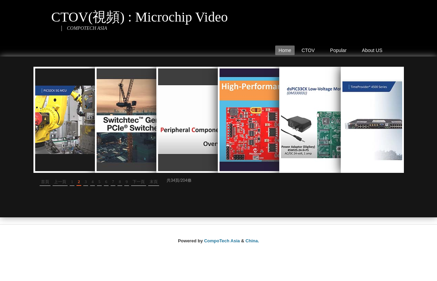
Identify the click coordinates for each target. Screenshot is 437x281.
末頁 (154, 181)
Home (285, 50)
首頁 (45, 181)
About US (372, 50)
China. (252, 240)
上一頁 (60, 181)
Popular (340, 51)
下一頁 (138, 181)
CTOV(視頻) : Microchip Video (139, 17)
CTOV (309, 51)
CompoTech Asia (222, 240)
